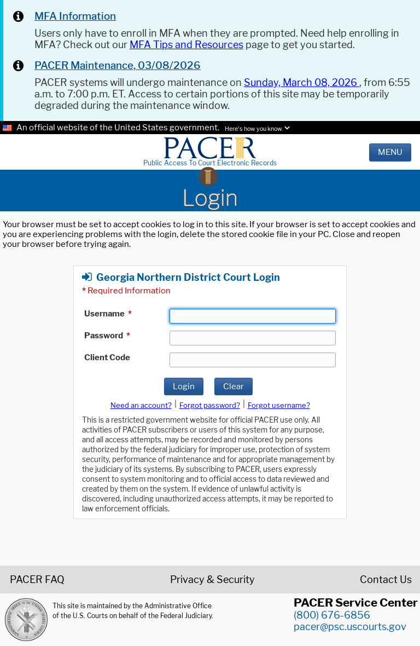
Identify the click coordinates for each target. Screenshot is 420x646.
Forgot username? (279, 405)
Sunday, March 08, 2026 (301, 82)
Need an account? (141, 405)
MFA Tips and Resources (186, 44)
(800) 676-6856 (332, 615)
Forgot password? (209, 405)
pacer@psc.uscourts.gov (350, 626)
